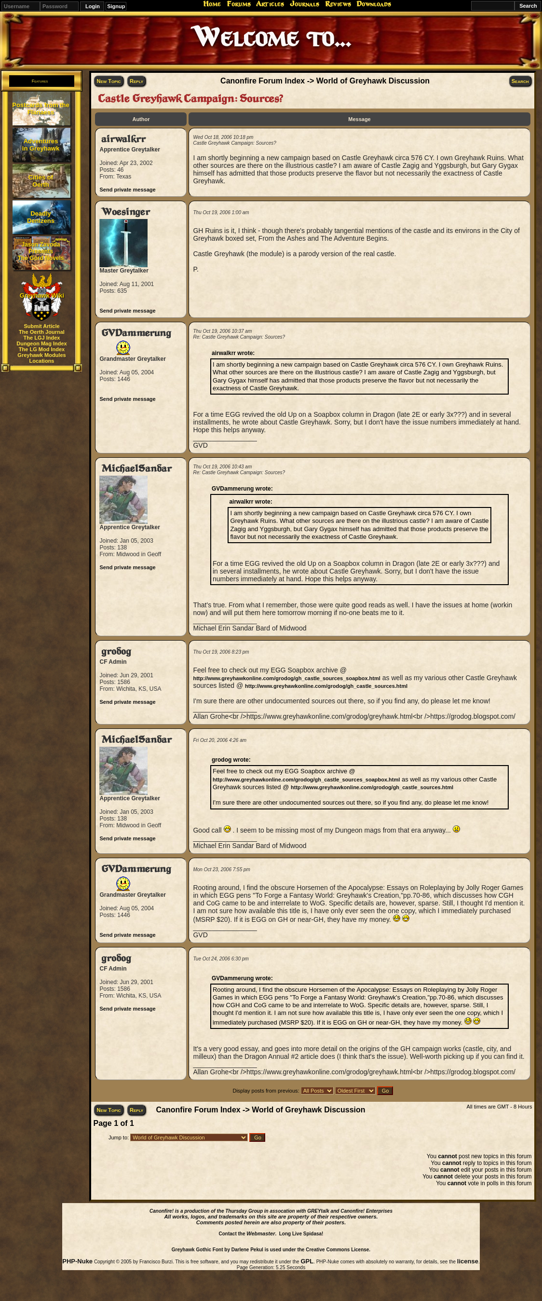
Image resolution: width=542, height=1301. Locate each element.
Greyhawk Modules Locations (41, 358)
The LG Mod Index (42, 349)
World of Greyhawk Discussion (373, 81)
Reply (136, 81)
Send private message (127, 189)
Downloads (373, 4)
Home (212, 4)
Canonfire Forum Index (262, 81)
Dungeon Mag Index (41, 343)
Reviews (338, 4)
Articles (270, 4)
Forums (239, 4)
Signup (116, 6)
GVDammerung (136, 333)
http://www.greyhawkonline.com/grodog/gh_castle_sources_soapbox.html (286, 678)
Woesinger (125, 212)
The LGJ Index (42, 338)
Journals (304, 4)
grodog (116, 651)
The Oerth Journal (42, 332)
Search (520, 81)
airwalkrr (123, 139)
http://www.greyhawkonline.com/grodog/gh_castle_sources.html (326, 686)
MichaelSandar (136, 469)
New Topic (108, 81)
